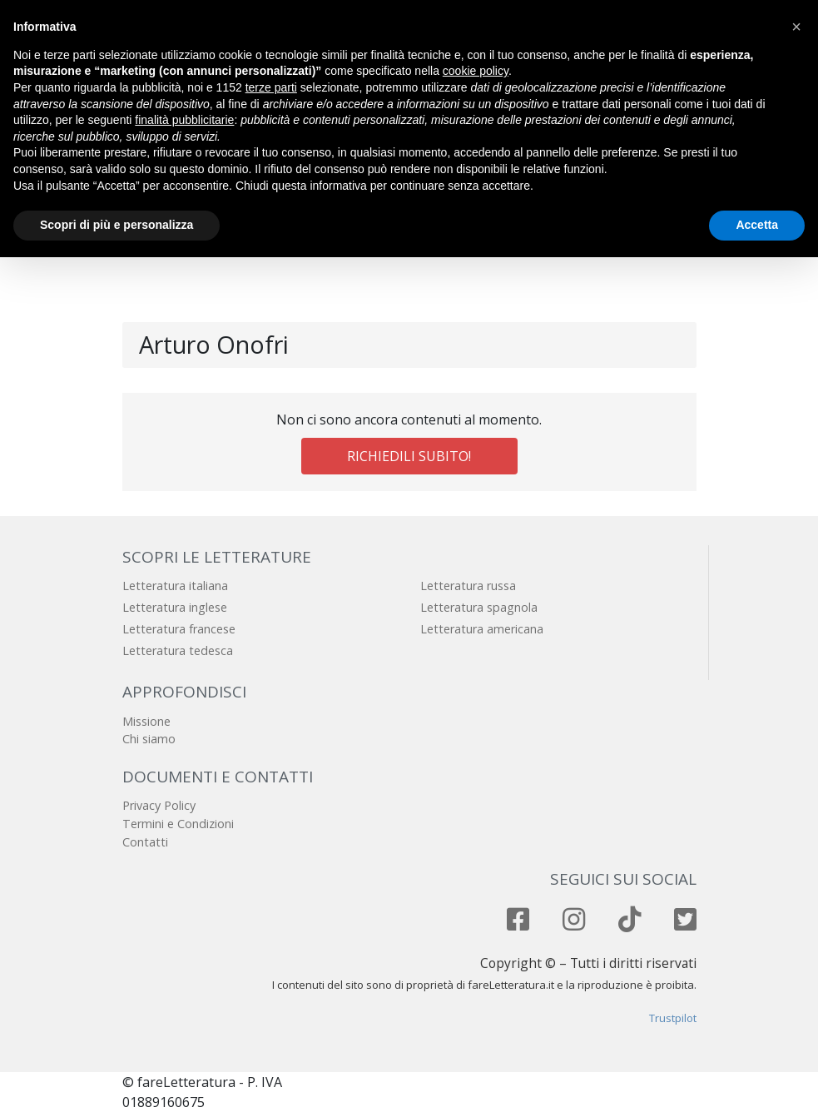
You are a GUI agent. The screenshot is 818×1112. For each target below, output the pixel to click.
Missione (146, 721)
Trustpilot (673, 1017)
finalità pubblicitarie (184, 120)
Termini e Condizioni (178, 824)
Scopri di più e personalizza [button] (116, 224)
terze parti (271, 87)
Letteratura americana (481, 629)
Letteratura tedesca (177, 650)
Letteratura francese (178, 629)
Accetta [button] (757, 224)
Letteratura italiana (175, 585)
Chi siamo (149, 739)
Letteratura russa (468, 585)
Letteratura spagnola (479, 607)
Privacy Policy (159, 805)
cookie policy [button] (475, 70)
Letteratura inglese (174, 607)
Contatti (145, 842)
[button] (796, 26)
